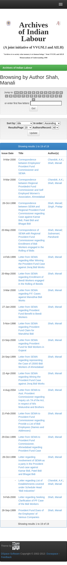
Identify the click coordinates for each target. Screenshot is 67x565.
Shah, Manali (55, 163)
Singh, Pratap (55, 206)
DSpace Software (10, 553)
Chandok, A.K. (55, 159)
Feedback (6, 557)
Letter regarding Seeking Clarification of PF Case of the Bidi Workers (32, 500)
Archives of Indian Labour (17, 67)
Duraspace (52, 553)
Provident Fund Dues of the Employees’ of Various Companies (31, 514)
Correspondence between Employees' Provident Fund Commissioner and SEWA (30, 166)
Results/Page (15, 127)
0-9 (16, 93)
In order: (38, 123)
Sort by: (11, 123)
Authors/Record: (42, 127)
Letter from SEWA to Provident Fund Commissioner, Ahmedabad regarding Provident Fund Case (30, 444)
